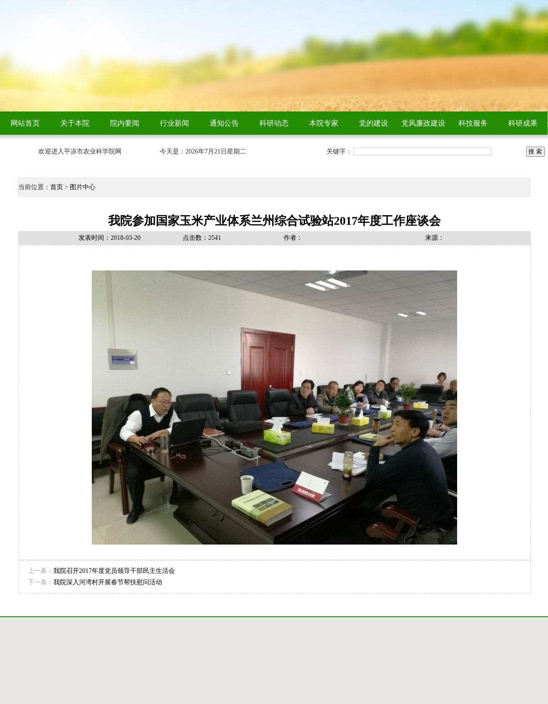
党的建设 (373, 123)
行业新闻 (174, 123)
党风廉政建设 (423, 123)
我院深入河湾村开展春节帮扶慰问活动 (107, 582)
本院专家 (323, 123)
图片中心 (82, 187)
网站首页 (25, 123)
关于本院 (75, 123)
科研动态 (274, 123)
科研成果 (522, 123)
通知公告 (224, 123)
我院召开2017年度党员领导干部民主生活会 (114, 570)
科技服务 (473, 123)
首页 (56, 187)
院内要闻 (124, 123)
